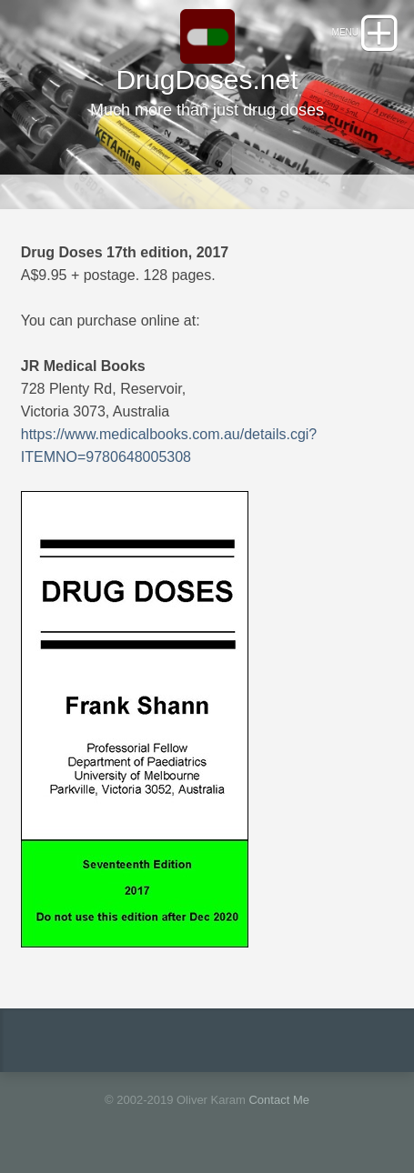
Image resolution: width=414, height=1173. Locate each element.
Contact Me (278, 1100)
